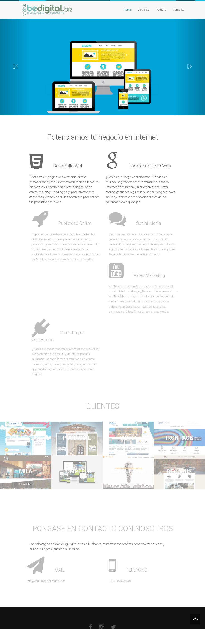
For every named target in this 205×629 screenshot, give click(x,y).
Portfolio (161, 9)
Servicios (143, 9)
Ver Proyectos (75, 85)
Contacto (178, 9)
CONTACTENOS (131, 85)
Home (127, 9)
